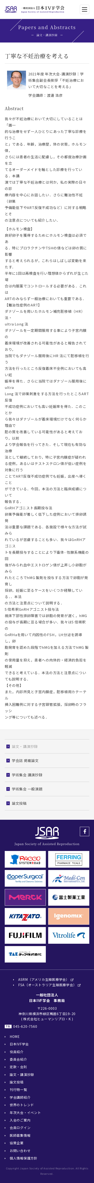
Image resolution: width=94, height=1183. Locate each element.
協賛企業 (17, 1142)
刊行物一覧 (18, 1089)
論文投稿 (17, 1082)
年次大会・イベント (25, 1112)
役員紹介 (17, 1051)
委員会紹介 (18, 1059)
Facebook (84, 831)
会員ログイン (20, 1127)
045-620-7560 (25, 1026)
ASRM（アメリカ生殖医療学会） (43, 979)
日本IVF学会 (19, 1044)
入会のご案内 (20, 1120)
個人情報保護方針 (24, 1158)
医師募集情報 (20, 1135)
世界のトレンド (22, 1104)
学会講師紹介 (20, 1097)
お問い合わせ (20, 1150)
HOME (15, 1036)
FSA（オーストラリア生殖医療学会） (47, 984)
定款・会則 (18, 1066)
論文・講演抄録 (22, 1074)
